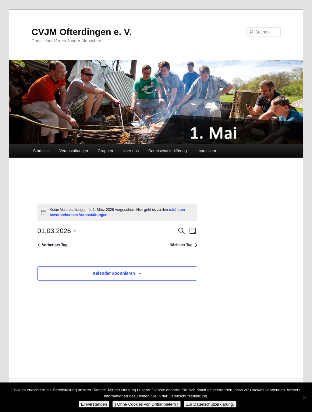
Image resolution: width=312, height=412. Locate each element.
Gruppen (105, 150)
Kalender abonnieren (114, 273)
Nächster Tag (183, 245)
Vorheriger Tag (52, 245)
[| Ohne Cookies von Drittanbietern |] (304, 397)
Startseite (41, 150)
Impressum (206, 150)
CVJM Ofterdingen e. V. (81, 32)
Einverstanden (94, 404)
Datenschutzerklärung (167, 150)
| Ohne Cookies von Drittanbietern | (146, 404)
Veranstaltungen (73, 150)
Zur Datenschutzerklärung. (210, 404)
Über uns (130, 150)
